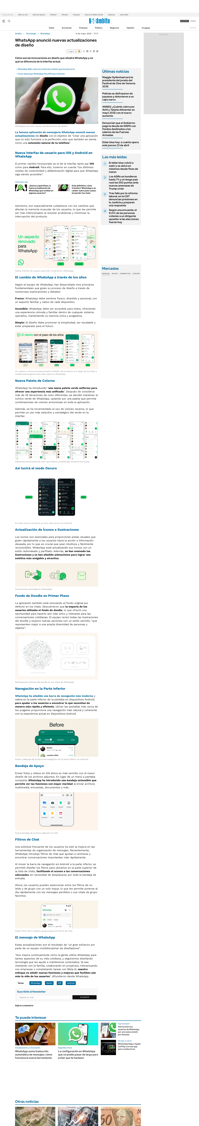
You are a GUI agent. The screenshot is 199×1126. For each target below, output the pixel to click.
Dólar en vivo (23, 15)
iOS (59, 983)
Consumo (76, 15)
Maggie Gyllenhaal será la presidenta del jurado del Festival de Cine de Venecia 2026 (118, 82)
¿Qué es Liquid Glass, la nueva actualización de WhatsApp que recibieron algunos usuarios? (41, 189)
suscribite (184, 21)
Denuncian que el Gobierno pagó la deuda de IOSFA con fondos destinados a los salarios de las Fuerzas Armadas (119, 129)
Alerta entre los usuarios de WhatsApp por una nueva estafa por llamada (128, 1030)
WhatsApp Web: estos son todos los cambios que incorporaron (46, 69)
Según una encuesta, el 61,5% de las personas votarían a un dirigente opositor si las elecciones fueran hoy (124, 216)
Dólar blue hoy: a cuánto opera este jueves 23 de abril (120, 144)
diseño (49, 983)
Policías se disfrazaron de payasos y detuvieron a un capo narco (118, 96)
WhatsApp (45, 34)
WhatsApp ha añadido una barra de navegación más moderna (54, 695)
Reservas (111, 15)
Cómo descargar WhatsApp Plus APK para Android (41, 73)
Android (70, 983)
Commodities (125, 273)
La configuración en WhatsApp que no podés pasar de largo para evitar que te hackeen (78, 1055)
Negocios (114, 28)
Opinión (130, 28)
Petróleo (65, 15)
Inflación (53, 15)
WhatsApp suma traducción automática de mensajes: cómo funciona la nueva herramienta (33, 1055)
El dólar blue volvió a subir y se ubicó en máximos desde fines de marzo (123, 167)
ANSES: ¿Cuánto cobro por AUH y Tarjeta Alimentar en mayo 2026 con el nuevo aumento (118, 111)
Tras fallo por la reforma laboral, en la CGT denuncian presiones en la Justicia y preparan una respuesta (123, 199)
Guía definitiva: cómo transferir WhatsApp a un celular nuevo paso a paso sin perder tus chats (84, 189)
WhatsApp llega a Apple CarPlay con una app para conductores (129, 1047)
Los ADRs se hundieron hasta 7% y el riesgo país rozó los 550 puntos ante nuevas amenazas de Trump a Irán (123, 182)
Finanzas (83, 28)
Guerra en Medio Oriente (94, 15)
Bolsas (115, 273)
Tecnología (31, 34)
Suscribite (84, 997)
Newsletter (193, 27)
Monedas (106, 273)
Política (98, 28)
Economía (66, 28)
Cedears (136, 273)
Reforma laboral (39, 15)
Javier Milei (124, 15)
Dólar (51, 28)
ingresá (193, 21)
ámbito (18, 34)
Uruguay (146, 28)
